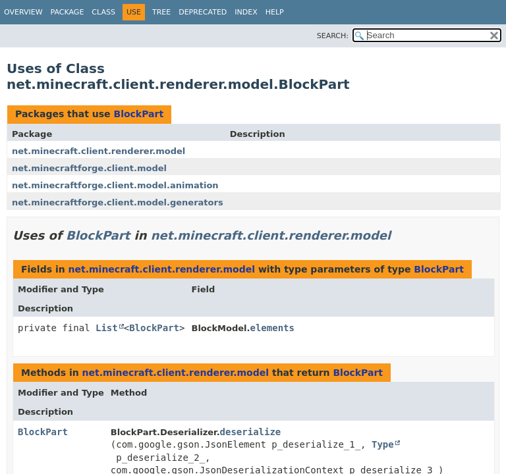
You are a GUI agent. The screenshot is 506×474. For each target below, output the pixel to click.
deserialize (250, 432)
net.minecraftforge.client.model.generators (117, 202)
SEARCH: (333, 36)
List (107, 328)
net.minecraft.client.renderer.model (98, 151)
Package (67, 12)
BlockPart (138, 114)
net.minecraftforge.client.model (89, 168)
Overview (23, 12)
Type (383, 444)
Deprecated (203, 12)
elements (272, 328)
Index (246, 12)
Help (275, 12)
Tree (161, 12)
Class (103, 12)
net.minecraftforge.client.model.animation (115, 185)
